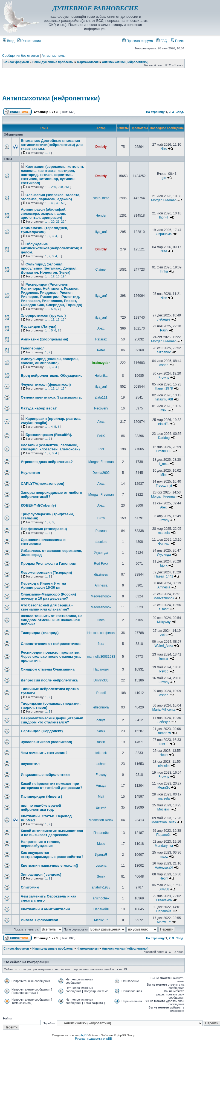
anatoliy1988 (101, 887)
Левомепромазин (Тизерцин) (46, 572)
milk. (163, 410)
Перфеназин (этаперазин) (44, 529)
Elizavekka (164, 900)
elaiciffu (163, 424)
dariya (101, 720)
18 (57, 276)
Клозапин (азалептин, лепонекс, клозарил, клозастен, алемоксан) (50, 447)
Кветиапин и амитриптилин (45, 909)
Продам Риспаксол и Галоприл (48, 563)
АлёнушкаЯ (164, 867)
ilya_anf (101, 232)
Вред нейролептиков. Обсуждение (52, 375)
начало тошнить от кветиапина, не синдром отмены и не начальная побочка (51, 620)
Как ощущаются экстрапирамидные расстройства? (52, 855)
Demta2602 (101, 473)
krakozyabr (101, 363)
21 (57, 221)
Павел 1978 (164, 388)
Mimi (163, 475)
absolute (101, 542)
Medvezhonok (101, 596)
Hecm (164, 755)
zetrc (163, 635)
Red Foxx (101, 564)
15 (62, 388)
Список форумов (16, 62)
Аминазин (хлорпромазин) (44, 339)
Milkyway (163, 622)
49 (57, 203)
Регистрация (29, 41)
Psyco (163, 671)
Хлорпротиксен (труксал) (43, 315)
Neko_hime (101, 198)
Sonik (101, 731)
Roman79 (164, 733)
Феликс (163, 544)
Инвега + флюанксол (39, 920)
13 (62, 319)
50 (62, 203)
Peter (101, 350)
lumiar (163, 658)
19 (62, 276)
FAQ (161, 41)
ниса (101, 620)
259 (53, 187)
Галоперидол (33, 348)
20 (52, 221)
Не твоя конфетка (101, 633)
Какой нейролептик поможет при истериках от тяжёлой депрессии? (51, 786)
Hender (100, 215)
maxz (164, 856)
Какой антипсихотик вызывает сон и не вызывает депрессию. (52, 833)
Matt (101, 796)
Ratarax (101, 339)
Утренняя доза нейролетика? (47, 462)
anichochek (101, 898)
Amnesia (101, 585)
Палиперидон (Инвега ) (41, 796)
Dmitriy (101, 147)
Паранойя (101, 669)
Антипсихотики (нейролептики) (125, 62)
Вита (101, 518)
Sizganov (164, 352)
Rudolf (101, 693)
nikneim (164, 766)
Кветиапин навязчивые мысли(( (49, 865)
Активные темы (53, 56)
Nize (164, 149)
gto (163, 178)
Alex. (101, 328)
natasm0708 (164, 399)
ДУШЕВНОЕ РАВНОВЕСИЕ (95, 8)
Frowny (163, 377)
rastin (101, 742)
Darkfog (164, 438)
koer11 (164, 744)
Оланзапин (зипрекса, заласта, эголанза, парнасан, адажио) (50, 197)
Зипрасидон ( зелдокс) (41, 874)
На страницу (155, 111)
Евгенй (101, 807)
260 (60, 187)
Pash (164, 330)
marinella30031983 (101, 657)
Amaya (101, 786)
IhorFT (164, 217)
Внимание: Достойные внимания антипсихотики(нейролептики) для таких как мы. (52, 145)
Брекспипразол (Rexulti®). (48, 435)
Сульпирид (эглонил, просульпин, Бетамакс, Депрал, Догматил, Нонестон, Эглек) (49, 268)
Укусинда (101, 553)
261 (67, 187)
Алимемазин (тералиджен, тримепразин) (44, 230)
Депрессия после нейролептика (49, 680)
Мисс (101, 844)
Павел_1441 (163, 576)
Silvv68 (163, 889)
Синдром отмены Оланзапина (47, 669)
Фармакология (88, 62)
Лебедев (163, 319)
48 (52, 203)
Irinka (164, 271)
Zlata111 (101, 397)
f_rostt (164, 464)
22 (62, 221)
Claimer (101, 269)
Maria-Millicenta (163, 709)
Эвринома (164, 234)
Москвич (163, 809)
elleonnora (101, 707)
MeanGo (164, 787)
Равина (101, 531)
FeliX (101, 436)
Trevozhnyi (164, 485)
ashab (163, 365)
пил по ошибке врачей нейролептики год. (41, 807)
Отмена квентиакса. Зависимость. (51, 397)
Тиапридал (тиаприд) (40, 633)
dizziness (101, 574)
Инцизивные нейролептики (45, 775)
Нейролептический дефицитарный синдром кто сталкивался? (52, 720)
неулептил (30, 764)
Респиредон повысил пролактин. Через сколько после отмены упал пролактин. (52, 656)
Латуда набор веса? (39, 408)
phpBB (83, 1035)
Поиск (177, 41)
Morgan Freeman (163, 200)
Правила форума (137, 41)
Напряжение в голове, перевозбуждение (40, 844)
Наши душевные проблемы (53, 62)
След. (179, 111)
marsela (164, 533)
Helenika (101, 376)
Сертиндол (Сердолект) (42, 731)
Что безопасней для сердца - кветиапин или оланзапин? (47, 607)
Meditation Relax (101, 820)
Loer (101, 449)
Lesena (100, 865)
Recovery (101, 408)
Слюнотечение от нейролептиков (50, 644)
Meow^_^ (101, 920)
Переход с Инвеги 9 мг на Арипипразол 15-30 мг (43, 585)
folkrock (101, 753)
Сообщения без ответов (20, 56)
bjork (163, 565)
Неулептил (30, 473)
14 (57, 388)
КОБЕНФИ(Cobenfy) (38, 505)
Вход (9, 41)
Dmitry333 (163, 451)
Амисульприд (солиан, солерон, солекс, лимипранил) (50, 361)
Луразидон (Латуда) (38, 326)
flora (101, 644)
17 (52, 276)
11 (52, 319)
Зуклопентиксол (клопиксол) (46, 742)
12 (57, 319)
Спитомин (30, 887)
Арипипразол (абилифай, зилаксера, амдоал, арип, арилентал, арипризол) (43, 213)
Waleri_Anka (164, 646)
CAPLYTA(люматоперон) (42, 483)
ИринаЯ (101, 855)
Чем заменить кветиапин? (44, 753)
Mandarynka (164, 846)
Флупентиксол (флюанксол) (46, 384)
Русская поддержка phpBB (93, 1038)
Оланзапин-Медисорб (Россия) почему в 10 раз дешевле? (48, 596)
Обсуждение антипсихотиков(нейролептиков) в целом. (52, 248)
